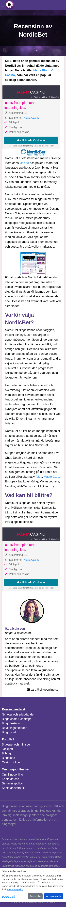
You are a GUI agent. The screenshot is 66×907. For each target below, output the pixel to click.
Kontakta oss (10, 779)
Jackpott (7, 749)
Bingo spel (9, 732)
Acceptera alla (53, 896)
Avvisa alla (35, 896)
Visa (39, 476)
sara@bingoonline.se (44, 689)
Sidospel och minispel (16, 744)
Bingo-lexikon (11, 723)
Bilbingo (7, 753)
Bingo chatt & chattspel (17, 719)
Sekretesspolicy (12, 783)
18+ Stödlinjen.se (37, 97)
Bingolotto (8, 758)
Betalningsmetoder (14, 728)
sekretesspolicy (15, 889)
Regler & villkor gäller (51, 97)
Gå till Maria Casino (31, 140)
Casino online (11, 762)
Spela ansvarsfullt (13, 788)
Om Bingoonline (12, 774)
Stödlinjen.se (32, 146)
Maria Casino (31, 117)
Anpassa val (8, 896)
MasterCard (51, 476)
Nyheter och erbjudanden (18, 714)
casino (24, 163)
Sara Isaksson (15, 628)
